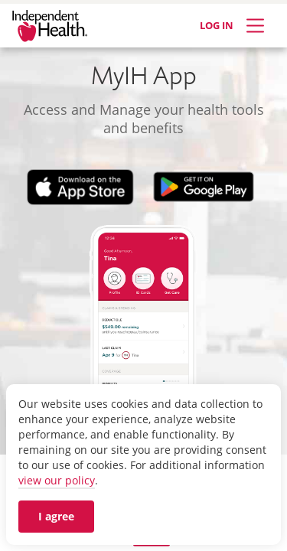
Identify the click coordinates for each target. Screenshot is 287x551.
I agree (56, 516)
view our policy (56, 480)
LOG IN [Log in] (216, 25)
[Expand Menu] (255, 25)
